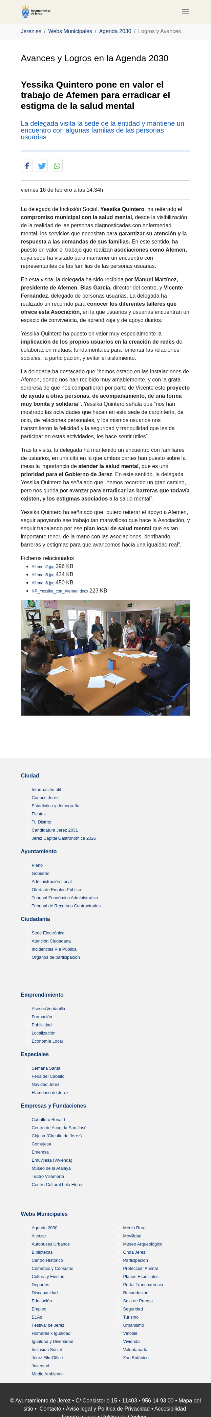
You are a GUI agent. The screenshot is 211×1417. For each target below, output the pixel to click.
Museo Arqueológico (143, 1244)
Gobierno (41, 873)
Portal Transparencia (143, 1284)
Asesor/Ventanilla (48, 1008)
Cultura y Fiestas (48, 1276)
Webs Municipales (44, 1214)
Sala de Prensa (138, 1300)
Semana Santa (46, 1068)
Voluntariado (135, 1349)
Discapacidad (45, 1292)
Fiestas (39, 813)
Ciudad (30, 776)
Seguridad (133, 1308)
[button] (27, 166)
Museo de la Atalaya (51, 1168)
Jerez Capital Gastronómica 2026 (64, 838)
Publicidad (42, 1024)
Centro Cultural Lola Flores (58, 1184)
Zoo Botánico (136, 1357)
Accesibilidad (170, 1409)
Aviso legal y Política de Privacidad (108, 1409)
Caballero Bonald (48, 1119)
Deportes (40, 1284)
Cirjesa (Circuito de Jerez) (57, 1135)
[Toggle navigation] (185, 12)
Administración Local (52, 881)
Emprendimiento (42, 995)
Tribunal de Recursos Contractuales (66, 905)
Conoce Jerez (45, 797)
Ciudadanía (35, 919)
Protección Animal (140, 1268)
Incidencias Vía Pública (54, 949)
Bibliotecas (42, 1252)
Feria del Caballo (48, 1076)
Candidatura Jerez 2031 (55, 830)
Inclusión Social (47, 1349)
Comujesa (41, 1143)
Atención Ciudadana (51, 941)
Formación (42, 1016)
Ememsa (40, 1152)
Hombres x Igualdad (51, 1333)
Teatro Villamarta (48, 1176)
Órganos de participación (56, 957)
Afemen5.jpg (44, 575)
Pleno (37, 865)
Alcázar (39, 1235)
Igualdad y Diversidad (52, 1341)
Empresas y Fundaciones (53, 1106)
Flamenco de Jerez (50, 1092)
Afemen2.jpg (44, 566)
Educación (42, 1300)
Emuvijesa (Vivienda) (52, 1160)
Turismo (131, 1317)
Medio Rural (135, 1227)
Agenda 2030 (45, 1227)
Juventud (40, 1365)
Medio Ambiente (47, 1373)
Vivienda (131, 1341)
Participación (135, 1260)
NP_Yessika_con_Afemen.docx (60, 591)
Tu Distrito (41, 821)
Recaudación (136, 1292)
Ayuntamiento (39, 851)
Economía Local (47, 1041)
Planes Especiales (141, 1276)
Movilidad (132, 1235)
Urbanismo (133, 1325)
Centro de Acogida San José (59, 1127)
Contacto (50, 1409)
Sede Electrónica (48, 932)
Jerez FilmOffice (47, 1357)
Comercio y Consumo (52, 1268)
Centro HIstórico (47, 1260)
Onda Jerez (134, 1252)
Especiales (35, 1054)
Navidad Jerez (46, 1084)
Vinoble (130, 1333)
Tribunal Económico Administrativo (65, 897)
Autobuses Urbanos (51, 1244)
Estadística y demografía (56, 805)
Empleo (39, 1308)
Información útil (46, 789)
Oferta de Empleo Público (56, 889)
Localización (44, 1033)
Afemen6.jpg (44, 583)
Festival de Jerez (48, 1325)
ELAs (37, 1317)
